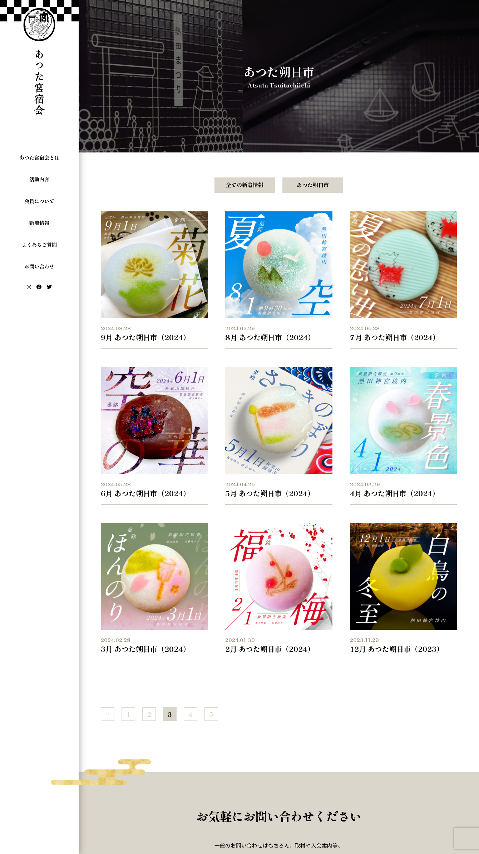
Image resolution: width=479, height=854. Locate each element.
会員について (39, 201)
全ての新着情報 (244, 185)
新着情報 (39, 222)
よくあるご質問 (39, 244)
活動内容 (39, 179)
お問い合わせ (39, 266)
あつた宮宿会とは (39, 157)
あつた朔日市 (313, 185)
